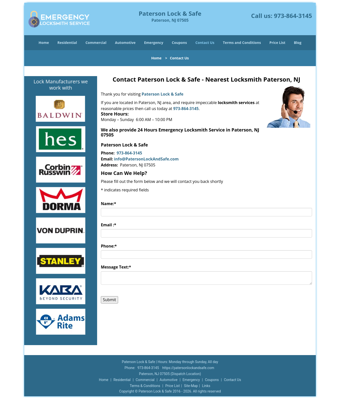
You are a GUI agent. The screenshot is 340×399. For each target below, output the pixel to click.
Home (44, 42)
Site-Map (191, 386)
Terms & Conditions (145, 386)
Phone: (109, 246)
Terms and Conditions (242, 42)
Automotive (125, 42)
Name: (108, 203)
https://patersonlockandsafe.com (188, 368)
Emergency (153, 42)
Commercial (95, 42)
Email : (108, 225)
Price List (277, 42)
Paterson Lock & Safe (162, 94)
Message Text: (116, 267)
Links (206, 386)
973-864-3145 (293, 15)
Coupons (179, 42)
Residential (67, 42)
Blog (297, 42)
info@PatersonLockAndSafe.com (146, 159)
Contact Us (204, 42)
